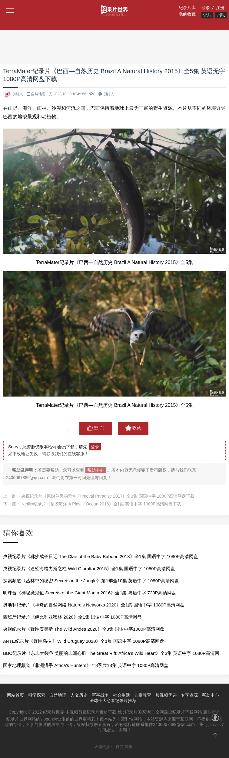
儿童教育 (142, 695)
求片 (207, 14)
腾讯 (128, 747)
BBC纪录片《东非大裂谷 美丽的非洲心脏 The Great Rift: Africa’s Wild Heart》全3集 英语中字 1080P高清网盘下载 (111, 655)
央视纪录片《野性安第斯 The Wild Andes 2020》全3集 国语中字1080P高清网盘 (83, 629)
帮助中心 (95, 470)
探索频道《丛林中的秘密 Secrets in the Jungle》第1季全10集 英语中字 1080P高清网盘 (91, 580)
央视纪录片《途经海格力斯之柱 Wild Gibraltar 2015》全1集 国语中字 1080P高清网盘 (89, 568)
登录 (205, 7)
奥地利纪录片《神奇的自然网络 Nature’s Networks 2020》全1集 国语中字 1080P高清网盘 (93, 604)
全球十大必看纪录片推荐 (113, 700)
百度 (119, 747)
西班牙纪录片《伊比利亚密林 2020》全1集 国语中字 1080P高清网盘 (72, 616)
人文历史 (79, 695)
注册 (220, 7)
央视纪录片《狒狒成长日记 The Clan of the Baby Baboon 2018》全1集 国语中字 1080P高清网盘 (100, 556)
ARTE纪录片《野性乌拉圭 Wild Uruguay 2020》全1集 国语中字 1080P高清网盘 (83, 641)
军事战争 (100, 695)
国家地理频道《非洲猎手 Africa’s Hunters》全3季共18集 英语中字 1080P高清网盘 (86, 665)
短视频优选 (166, 695)
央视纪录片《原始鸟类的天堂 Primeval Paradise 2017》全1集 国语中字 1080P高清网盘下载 (108, 496)
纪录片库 (187, 7)
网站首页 (15, 695)
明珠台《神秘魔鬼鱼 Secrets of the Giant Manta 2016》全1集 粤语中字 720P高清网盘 (89, 592)
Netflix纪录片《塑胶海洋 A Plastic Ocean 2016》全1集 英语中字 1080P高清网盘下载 (101, 504)
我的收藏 (187, 14)
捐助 (221, 14)
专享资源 (189, 695)
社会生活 (121, 695)
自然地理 (38, 94)
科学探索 (36, 695)
